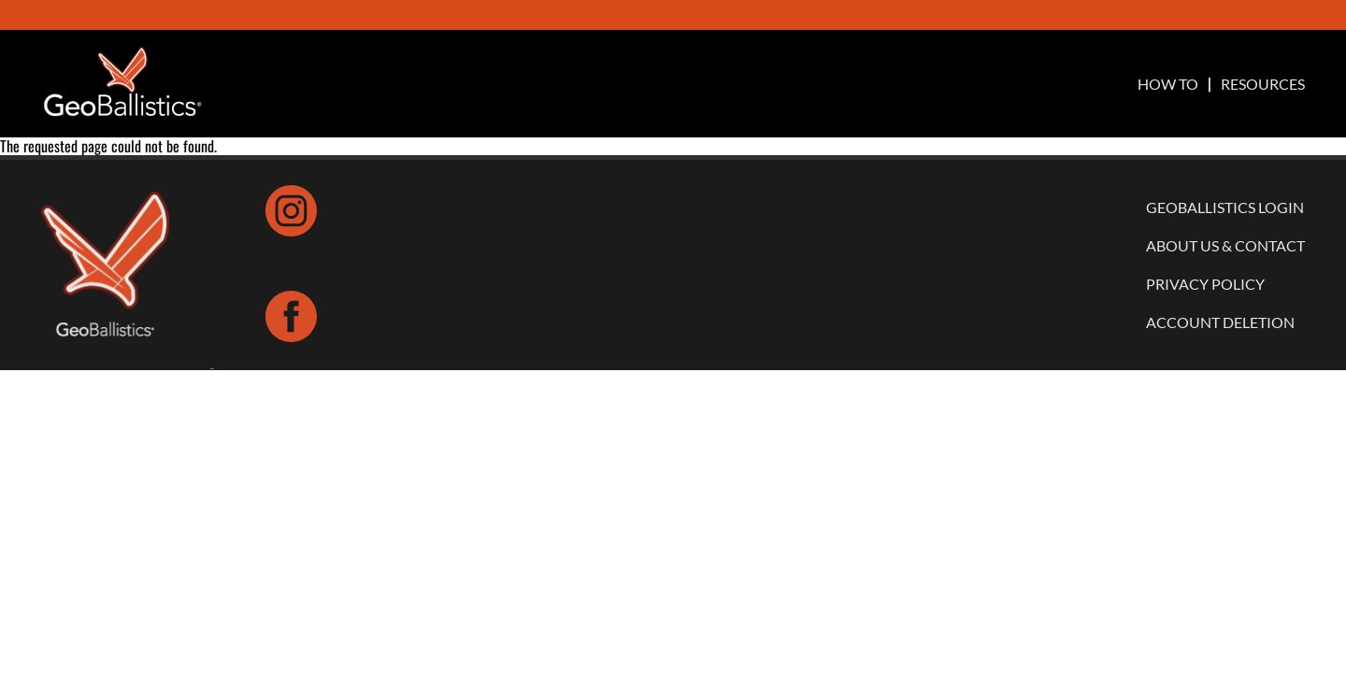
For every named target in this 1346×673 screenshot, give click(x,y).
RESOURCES (1263, 84)
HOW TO (1168, 84)
